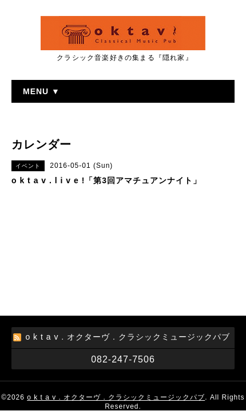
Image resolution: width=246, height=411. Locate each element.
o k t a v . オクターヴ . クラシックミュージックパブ (116, 323)
